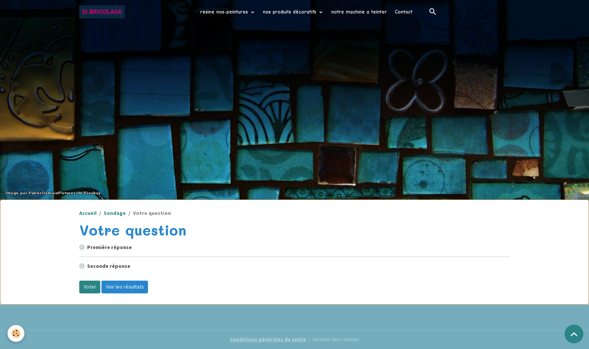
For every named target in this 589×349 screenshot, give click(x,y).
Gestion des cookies (336, 339)
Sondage (115, 213)
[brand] (102, 11)
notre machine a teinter (359, 12)
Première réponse (109, 247)
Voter (90, 286)
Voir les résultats (125, 286)
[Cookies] (16, 333)
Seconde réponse (108, 266)
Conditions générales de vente (268, 339)
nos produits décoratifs (290, 12)
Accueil (88, 213)
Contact (403, 12)
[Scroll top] (574, 334)
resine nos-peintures (225, 12)
